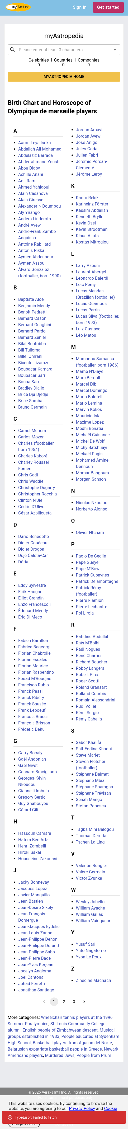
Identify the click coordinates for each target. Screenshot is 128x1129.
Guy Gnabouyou (33, 803)
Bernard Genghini (34, 324)
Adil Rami (27, 180)
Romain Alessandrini (95, 699)
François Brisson (34, 722)
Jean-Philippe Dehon (38, 939)
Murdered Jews (59, 1055)
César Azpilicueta (35, 513)
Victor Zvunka (89, 878)
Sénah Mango (89, 799)
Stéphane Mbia (90, 780)
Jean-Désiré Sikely (35, 907)
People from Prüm (94, 1055)
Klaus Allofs (87, 235)
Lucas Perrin (88, 309)
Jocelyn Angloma (34, 970)
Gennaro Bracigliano (37, 771)
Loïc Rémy (86, 284)
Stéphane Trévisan (93, 793)
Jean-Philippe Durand (38, 945)
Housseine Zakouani (37, 858)
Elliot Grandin (31, 598)
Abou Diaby (29, 168)
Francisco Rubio (33, 684)
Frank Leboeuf (31, 710)
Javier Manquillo (34, 894)
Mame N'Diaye (89, 371)
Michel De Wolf (90, 441)
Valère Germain (90, 871)
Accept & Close (24, 1124)
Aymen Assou (31, 263)
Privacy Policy (82, 1108)
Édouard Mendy (33, 610)
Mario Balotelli (89, 396)
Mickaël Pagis (89, 453)
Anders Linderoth (34, 218)
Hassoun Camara (34, 833)
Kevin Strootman (92, 229)
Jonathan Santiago (36, 989)
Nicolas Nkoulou (91, 502)
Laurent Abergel (91, 271)
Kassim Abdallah (92, 210)
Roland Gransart (91, 687)
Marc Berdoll (88, 377)
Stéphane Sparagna (94, 786)
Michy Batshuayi (91, 447)
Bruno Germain (32, 407)
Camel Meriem (32, 430)
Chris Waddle (31, 481)
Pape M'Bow (88, 568)
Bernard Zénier (32, 337)
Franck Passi (30, 691)
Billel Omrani (30, 356)
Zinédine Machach (93, 980)
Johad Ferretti (31, 983)
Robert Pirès (87, 674)
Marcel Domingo (91, 390)
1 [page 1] (54, 1001)
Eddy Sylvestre (32, 585)
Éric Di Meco (30, 617)
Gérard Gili (28, 809)
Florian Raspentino (36, 672)
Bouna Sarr (28, 381)
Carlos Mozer (31, 436)
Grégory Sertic (31, 797)
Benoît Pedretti (32, 312)
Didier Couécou (32, 542)
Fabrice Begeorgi (34, 646)
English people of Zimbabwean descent (60, 1030)
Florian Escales (32, 659)
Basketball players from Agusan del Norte (72, 1042)
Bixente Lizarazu (34, 362)
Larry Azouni (88, 265)
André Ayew (29, 225)
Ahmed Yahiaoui (33, 187)
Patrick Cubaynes (92, 575)
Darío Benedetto (33, 536)
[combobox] (64, 49)
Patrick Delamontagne (97, 581)
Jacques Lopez (32, 888)
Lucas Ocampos (91, 303)
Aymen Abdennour (35, 256)
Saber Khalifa (89, 742)
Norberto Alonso (91, 509)
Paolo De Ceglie (91, 556)
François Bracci (33, 716)
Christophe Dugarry (36, 487)
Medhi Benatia (89, 428)
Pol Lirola (85, 613)
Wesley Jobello (90, 901)
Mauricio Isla (88, 415)
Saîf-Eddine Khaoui (94, 748)
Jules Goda (87, 148)
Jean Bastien (30, 901)
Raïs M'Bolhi (87, 642)
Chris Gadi (28, 474)
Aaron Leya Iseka (34, 142)
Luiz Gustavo (88, 328)
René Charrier (89, 655)
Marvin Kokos (89, 409)
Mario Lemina (89, 403)
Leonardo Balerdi (92, 278)
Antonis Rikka (31, 250)
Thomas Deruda (91, 835)
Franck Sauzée (32, 703)
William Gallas (89, 914)
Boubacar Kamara (35, 369)
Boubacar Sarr (31, 375)
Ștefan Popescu (91, 805)
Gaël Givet (28, 765)
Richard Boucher (91, 661)
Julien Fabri (87, 155)
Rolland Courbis (91, 693)
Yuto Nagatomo (91, 950)
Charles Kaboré (33, 455)
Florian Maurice (33, 665)
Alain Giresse (30, 199)
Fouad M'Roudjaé (34, 678)
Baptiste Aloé (31, 299)
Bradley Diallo (31, 388)
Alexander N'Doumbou (39, 206)
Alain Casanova (33, 193)
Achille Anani (30, 174)
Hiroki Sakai (29, 852)
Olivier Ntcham (90, 532)
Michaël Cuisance (93, 434)
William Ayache (90, 908)
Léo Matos (86, 335)
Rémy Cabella (89, 719)
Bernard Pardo (32, 331)
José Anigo (86, 142)
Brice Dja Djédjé (33, 394)
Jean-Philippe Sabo (36, 951)
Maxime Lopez (90, 422)
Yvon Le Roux (89, 956)
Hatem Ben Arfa (33, 839)
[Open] (114, 49)
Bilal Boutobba (32, 343)
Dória (23, 561)
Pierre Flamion (90, 600)
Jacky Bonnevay (33, 882)
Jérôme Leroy (89, 174)
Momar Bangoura (92, 472)
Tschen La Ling (90, 842)
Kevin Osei (86, 223)
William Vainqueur (93, 920)
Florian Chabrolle (34, 653)
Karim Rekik (87, 197)
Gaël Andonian (32, 759)
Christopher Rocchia (37, 493)
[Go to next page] (84, 1001)
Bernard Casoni (33, 318)
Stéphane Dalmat (92, 774)
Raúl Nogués (88, 649)
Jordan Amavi (89, 129)
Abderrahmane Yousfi (39, 161)
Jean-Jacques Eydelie (39, 926)
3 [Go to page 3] (74, 1001)
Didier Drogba (31, 549)
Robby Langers (90, 668)
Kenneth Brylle (89, 216)
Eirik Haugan (30, 591)
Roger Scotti (87, 680)
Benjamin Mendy (34, 305)
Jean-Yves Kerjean (35, 964)
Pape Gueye (87, 562)
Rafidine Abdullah (93, 636)
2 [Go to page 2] (64, 1001)
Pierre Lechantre (91, 606)
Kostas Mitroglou (92, 242)
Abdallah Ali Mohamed (39, 149)
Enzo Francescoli (34, 604)
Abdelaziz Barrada (35, 155)
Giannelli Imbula (33, 790)
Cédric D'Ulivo (31, 506)
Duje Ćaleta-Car (33, 555)
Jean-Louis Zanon (35, 932)
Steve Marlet (88, 755)
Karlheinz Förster (92, 204)
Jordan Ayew (88, 136)
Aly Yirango (29, 212)
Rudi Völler (86, 706)
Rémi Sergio (87, 712)
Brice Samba (30, 400)
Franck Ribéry (31, 697)
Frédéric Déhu (31, 729)
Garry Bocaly (30, 752)
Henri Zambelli (32, 846)
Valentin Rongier (91, 865)
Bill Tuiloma (29, 350)
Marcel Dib (86, 384)
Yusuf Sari (86, 944)
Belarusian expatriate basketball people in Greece (55, 1049)
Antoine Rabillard (34, 244)
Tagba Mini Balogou (95, 829)
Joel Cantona (31, 977)
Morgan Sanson (91, 479)
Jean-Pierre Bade (34, 958)
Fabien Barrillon (33, 640)
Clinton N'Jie (30, 500)
